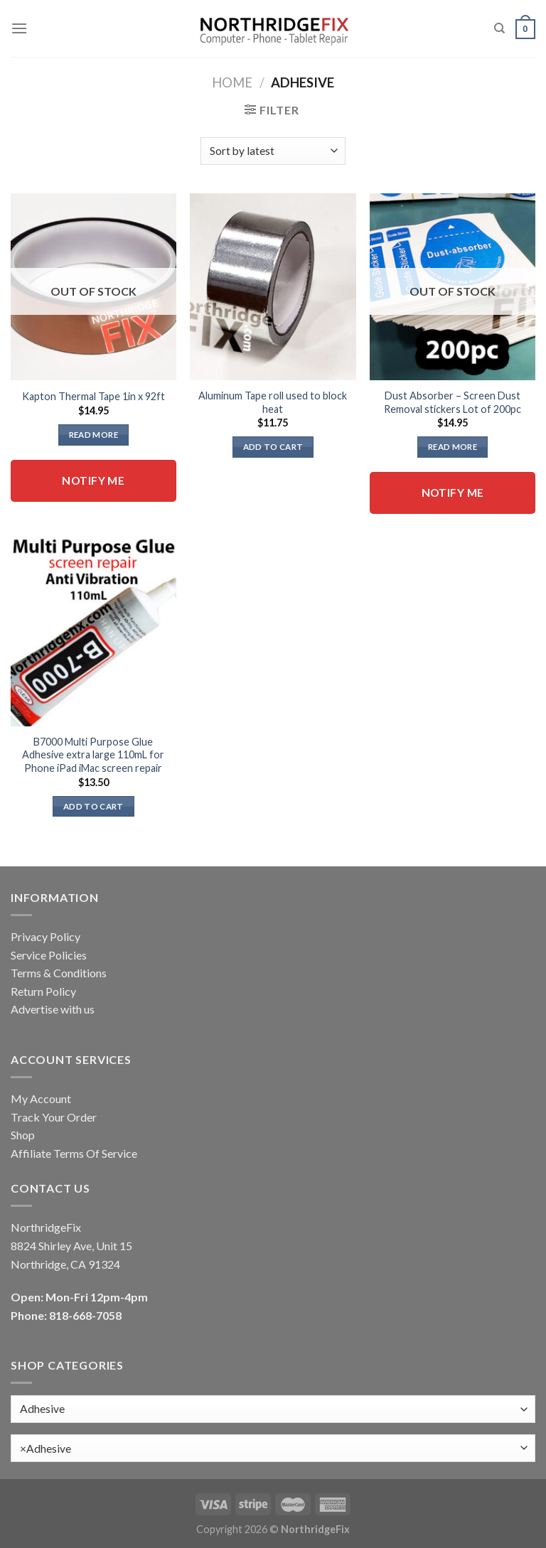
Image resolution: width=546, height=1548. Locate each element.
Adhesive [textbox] (45, 1448)
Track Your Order (54, 1117)
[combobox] (273, 1448)
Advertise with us (53, 1009)
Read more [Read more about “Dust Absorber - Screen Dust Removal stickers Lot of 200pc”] (452, 446)
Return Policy (43, 991)
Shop (23, 1134)
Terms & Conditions (59, 972)
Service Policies (49, 955)
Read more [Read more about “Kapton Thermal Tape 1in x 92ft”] (93, 434)
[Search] (499, 28)
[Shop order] (272, 151)
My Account (41, 1098)
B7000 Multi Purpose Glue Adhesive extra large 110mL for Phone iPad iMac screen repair (93, 755)
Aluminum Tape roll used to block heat (272, 402)
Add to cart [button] (273, 446)
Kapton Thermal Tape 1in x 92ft (93, 396)
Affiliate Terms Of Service (74, 1153)
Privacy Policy (45, 936)
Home (232, 82)
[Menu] (19, 28)
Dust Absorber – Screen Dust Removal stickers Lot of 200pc (452, 402)
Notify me (93, 480)
